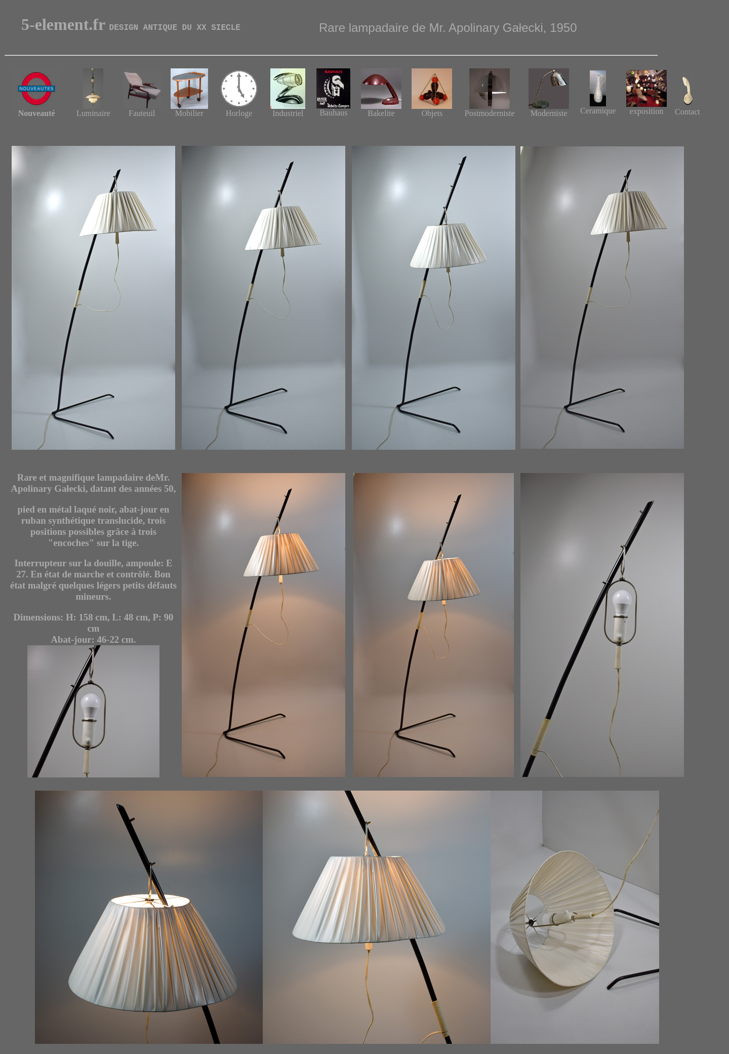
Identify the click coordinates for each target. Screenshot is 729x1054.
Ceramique (598, 110)
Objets (432, 113)
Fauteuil (142, 110)
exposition (646, 107)
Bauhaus (333, 109)
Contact (687, 108)
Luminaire (93, 110)
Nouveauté (36, 110)
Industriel (287, 110)
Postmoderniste (490, 110)
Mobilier (189, 110)
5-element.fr (130, 24)
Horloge (239, 110)
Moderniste (549, 110)
